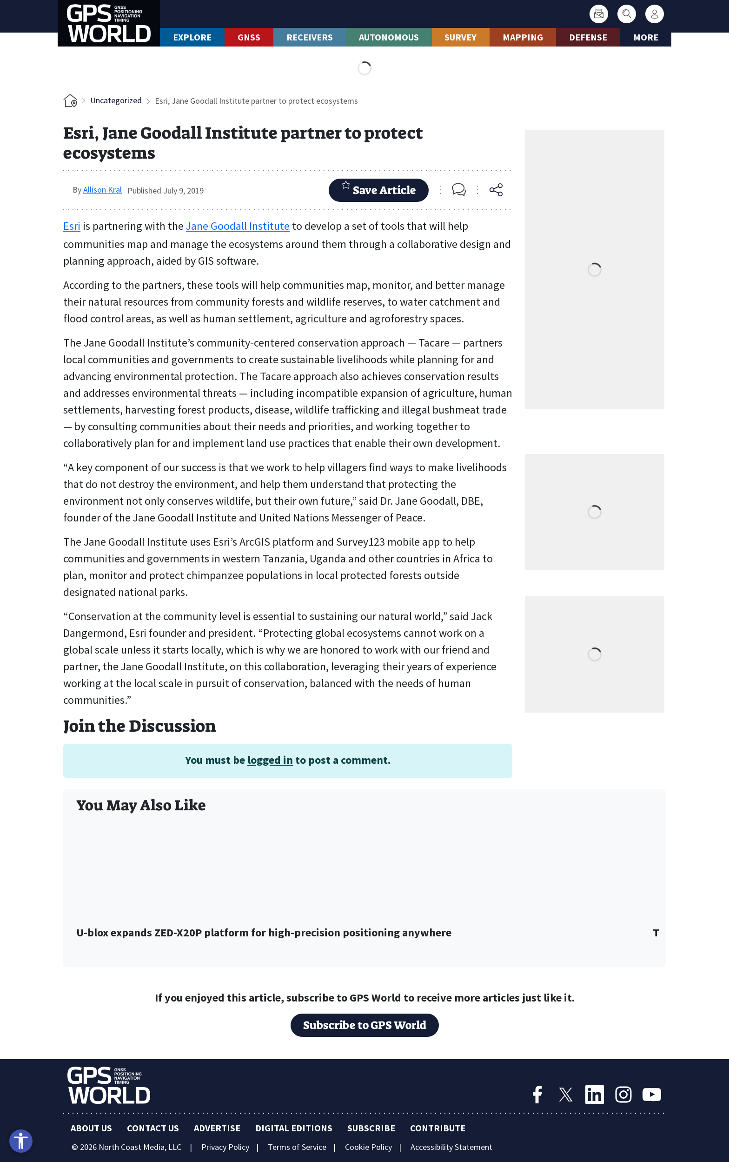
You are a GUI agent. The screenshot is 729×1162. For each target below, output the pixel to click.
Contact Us (153, 1128)
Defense (588, 37)
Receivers (309, 37)
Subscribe (371, 1128)
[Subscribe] (599, 14)
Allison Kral (102, 189)
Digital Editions (293, 1128)
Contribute (437, 1128)
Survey (460, 37)
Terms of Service (297, 1147)
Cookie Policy (368, 1147)
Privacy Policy (225, 1147)
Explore (192, 37)
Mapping (523, 37)
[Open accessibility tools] (21, 1141)
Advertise (217, 1128)
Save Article (378, 189)
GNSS (249, 37)
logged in (270, 760)
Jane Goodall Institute (238, 226)
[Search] (626, 14)
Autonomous (389, 37)
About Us (91, 1128)
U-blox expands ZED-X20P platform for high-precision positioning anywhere (263, 933)
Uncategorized (116, 100)
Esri (71, 226)
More (645, 37)
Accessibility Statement (451, 1147)
